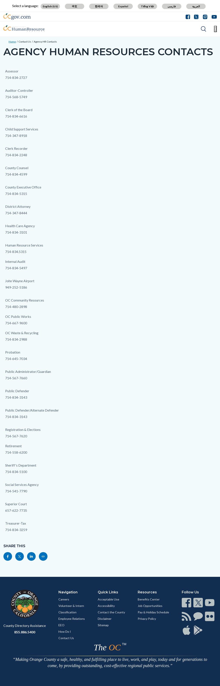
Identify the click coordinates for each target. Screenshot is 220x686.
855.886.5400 (24, 632)
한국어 (99, 6)
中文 (74, 6)
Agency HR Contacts (45, 41)
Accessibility (106, 606)
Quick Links (108, 592)
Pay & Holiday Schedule (153, 612)
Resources (147, 592)
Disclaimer (105, 618)
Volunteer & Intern (71, 606)
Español (123, 6)
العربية (196, 6)
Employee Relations (71, 618)
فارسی (172, 6)
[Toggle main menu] (215, 29)
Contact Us (24, 41)
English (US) (50, 6)
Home (12, 41)
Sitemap (103, 625)
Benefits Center (149, 599)
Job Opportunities (150, 606)
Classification (67, 612)
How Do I (64, 631)
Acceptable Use (108, 599)
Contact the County (111, 612)
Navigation (68, 592)
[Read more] (17, 16)
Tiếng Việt (147, 6)
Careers (63, 599)
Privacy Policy (147, 618)
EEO (61, 625)
